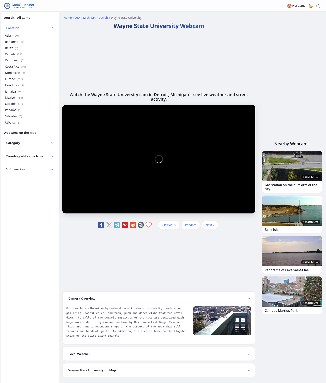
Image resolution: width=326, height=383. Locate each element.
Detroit (103, 18)
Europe (14, 79)
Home (68, 18)
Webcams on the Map (20, 132)
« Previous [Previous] (168, 225)
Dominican (15, 73)
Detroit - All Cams (17, 17)
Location (12, 28)
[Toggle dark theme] (311, 6)
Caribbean (14, 60)
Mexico (14, 97)
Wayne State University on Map (92, 370)
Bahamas (14, 42)
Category (13, 143)
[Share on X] (109, 225)
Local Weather (79, 354)
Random (190, 225)
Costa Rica (15, 66)
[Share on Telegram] (117, 225)
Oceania (14, 104)
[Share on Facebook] (101, 225)
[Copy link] (141, 225)
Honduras (14, 85)
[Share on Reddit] (133, 225)
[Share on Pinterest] (125, 225)
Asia (12, 35)
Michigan (89, 18)
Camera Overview (81, 298)
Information (15, 169)
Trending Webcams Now (24, 156)
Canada (14, 54)
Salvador (13, 116)
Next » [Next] (210, 225)
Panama (13, 110)
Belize (11, 48)
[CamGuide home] (19, 6)
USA (12, 122)
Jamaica (13, 91)
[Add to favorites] (149, 225)
